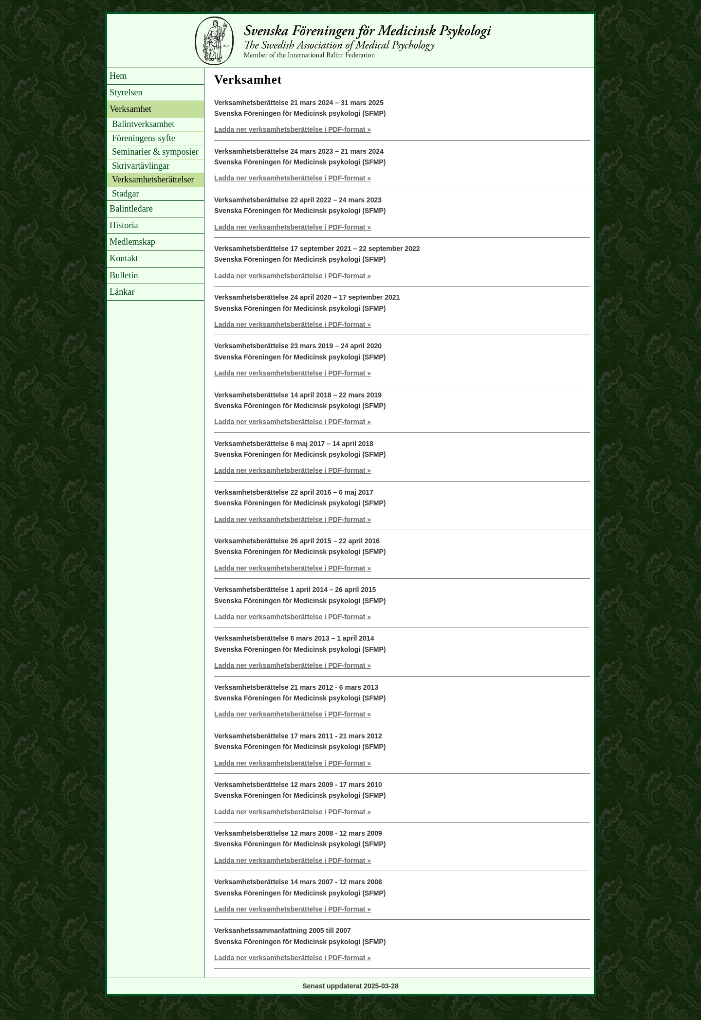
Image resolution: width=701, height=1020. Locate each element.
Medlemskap (132, 242)
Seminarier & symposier (155, 152)
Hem (118, 76)
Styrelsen (126, 92)
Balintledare (131, 209)
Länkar (122, 292)
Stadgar (125, 193)
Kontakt (124, 258)
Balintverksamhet (143, 124)
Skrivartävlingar (140, 166)
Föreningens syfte (143, 138)
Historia (124, 225)
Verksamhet (130, 109)
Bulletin (124, 275)
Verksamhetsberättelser (153, 179)
